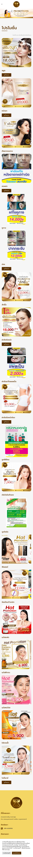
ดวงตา (4, 186)
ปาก (3, 264)
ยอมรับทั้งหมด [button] (16, 853)
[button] (4, 53)
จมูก (3, 70)
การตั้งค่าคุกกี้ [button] (6, 853)
